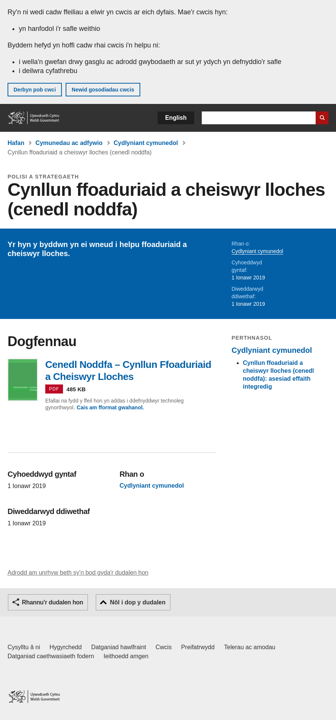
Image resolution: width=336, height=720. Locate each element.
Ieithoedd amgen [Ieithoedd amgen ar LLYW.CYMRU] (126, 656)
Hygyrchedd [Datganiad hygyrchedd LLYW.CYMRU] (65, 647)
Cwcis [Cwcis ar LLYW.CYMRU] (164, 647)
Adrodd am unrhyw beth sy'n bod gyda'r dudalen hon (78, 572)
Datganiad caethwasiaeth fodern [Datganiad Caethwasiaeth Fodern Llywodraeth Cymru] (51, 656)
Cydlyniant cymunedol (146, 143)
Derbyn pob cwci (35, 90)
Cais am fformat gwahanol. (110, 407)
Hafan (16, 143)
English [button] (176, 117)
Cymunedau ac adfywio (69, 143)
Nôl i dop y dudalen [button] (138, 602)
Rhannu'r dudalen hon (52, 602)
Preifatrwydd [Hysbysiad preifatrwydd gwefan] (198, 647)
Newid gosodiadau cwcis (103, 90)
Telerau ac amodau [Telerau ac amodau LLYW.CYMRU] (249, 647)
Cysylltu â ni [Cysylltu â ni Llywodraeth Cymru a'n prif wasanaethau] (24, 647)
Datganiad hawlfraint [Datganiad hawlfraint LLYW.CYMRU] (118, 647)
